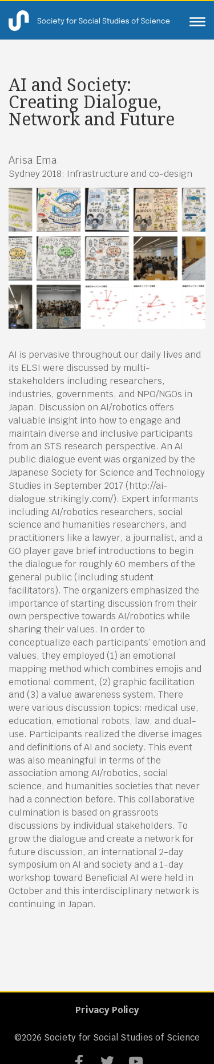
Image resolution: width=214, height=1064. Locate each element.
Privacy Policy (107, 1010)
